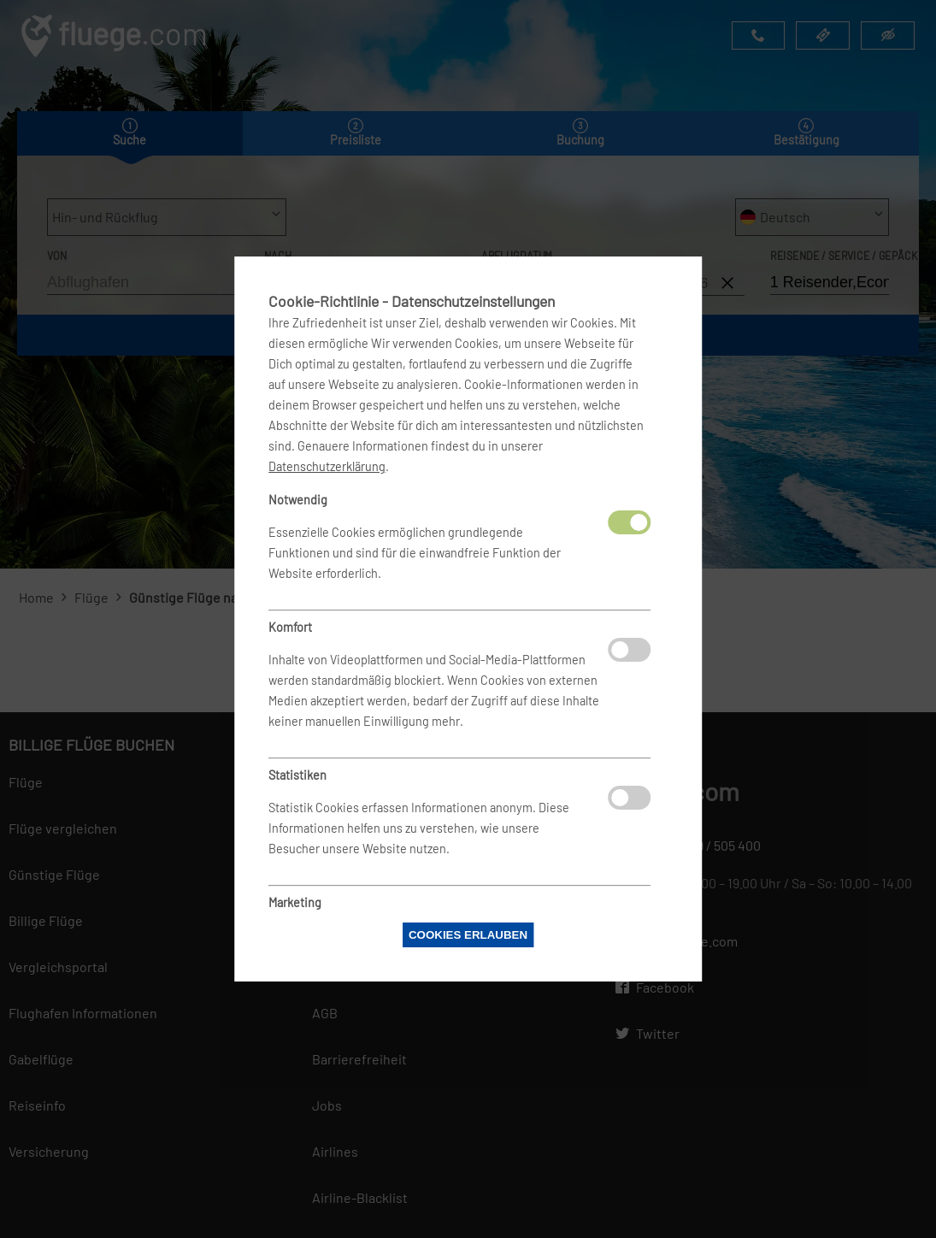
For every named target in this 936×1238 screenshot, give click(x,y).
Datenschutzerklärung (327, 466)
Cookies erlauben (468, 934)
